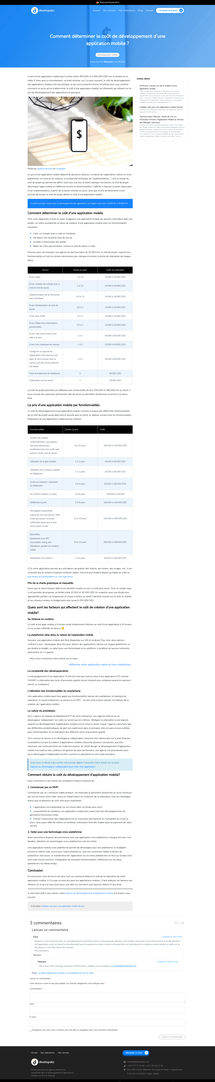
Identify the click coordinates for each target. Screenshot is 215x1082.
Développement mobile (107, 55)
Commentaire (36, 988)
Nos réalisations (127, 10)
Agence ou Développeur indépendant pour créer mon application (62, 766)
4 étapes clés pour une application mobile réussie (62, 906)
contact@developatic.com (124, 966)
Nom (32, 1004)
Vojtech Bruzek (44, 168)
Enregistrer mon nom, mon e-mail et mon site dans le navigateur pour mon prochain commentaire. (75, 1030)
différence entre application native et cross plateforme (99, 664)
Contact (149, 10)
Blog (140, 10)
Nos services (109, 10)
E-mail (33, 1017)
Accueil (96, 10)
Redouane (108, 62)
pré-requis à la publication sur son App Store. (50, 576)
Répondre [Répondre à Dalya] (37, 955)
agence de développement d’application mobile (89, 893)
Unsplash (60, 168)
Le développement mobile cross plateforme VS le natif (65, 973)
